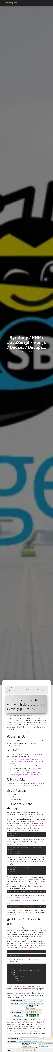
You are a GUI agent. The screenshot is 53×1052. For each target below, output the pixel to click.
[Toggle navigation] (45, 2)
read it (20, 786)
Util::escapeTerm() (23, 898)
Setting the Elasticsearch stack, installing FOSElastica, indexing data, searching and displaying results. (26, 762)
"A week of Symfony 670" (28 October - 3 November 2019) (28, 732)
